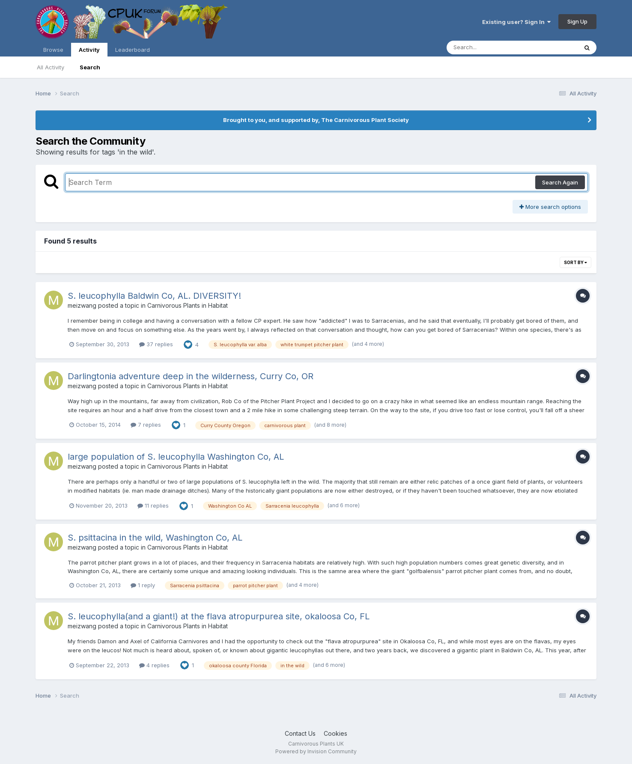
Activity (89, 51)
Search (90, 67)
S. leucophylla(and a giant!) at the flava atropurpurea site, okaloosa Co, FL (219, 616)
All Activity (50, 67)
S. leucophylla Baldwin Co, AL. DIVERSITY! (154, 296)
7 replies (146, 424)
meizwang (82, 305)
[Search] (504, 47)
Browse (53, 49)
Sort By (575, 262)
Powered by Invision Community (316, 751)
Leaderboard (132, 49)
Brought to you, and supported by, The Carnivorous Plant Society (316, 119)
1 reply (143, 585)
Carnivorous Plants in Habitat (187, 305)
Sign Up (577, 21)
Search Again (560, 182)
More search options (550, 206)
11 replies (153, 505)
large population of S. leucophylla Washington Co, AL (176, 457)
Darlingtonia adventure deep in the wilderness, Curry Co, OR (190, 376)
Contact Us (300, 733)
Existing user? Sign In (516, 21)
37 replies (156, 344)
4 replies (154, 665)
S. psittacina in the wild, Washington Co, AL (155, 537)
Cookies (335, 733)
